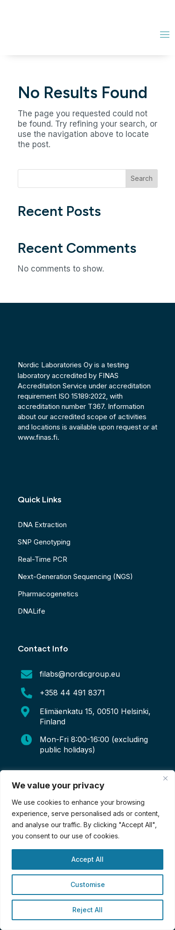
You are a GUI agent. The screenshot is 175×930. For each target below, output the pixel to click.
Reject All (87, 910)
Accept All (87, 859)
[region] (87, 850)
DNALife (31, 611)
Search (142, 178)
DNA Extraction (42, 524)
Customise (87, 884)
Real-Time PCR (42, 559)
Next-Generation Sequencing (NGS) (75, 576)
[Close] (165, 778)
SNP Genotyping (44, 541)
